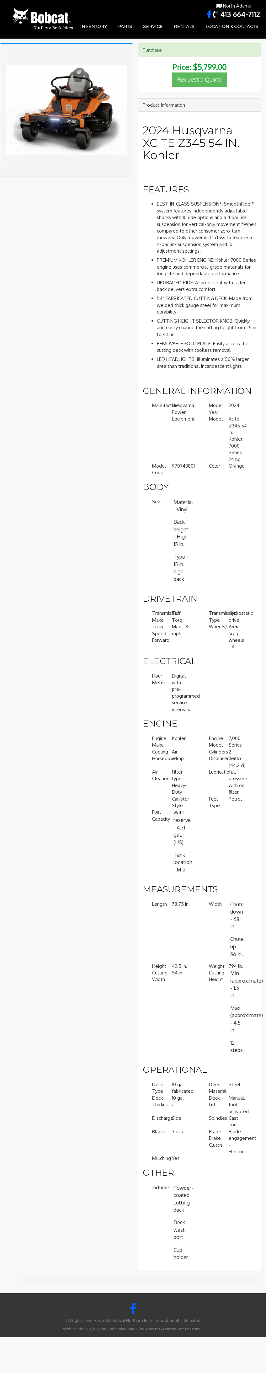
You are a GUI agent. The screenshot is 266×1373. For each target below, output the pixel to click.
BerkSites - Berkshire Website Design (173, 1329)
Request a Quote (199, 79)
